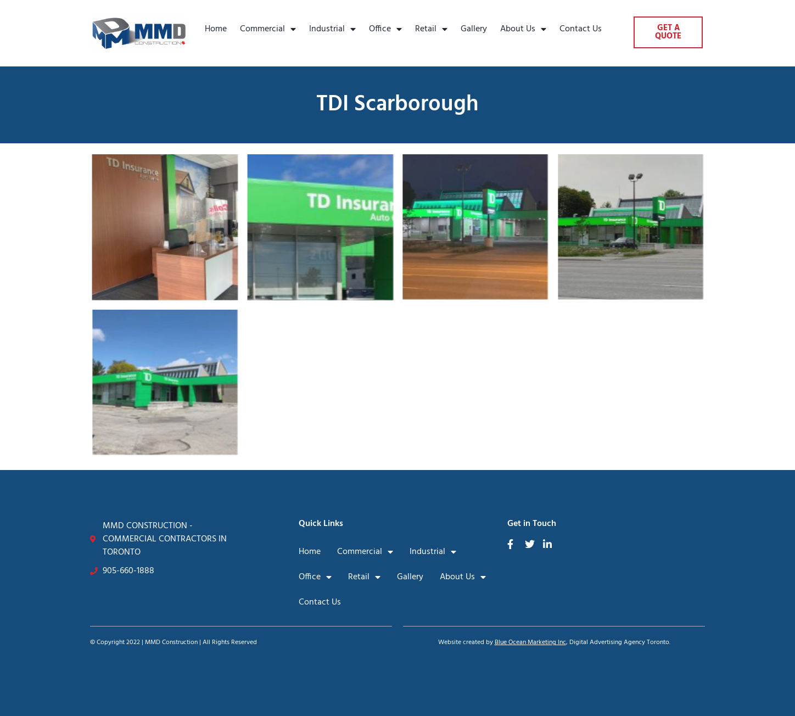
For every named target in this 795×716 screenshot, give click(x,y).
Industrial (332, 29)
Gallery (474, 29)
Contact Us (580, 29)
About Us (523, 29)
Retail (431, 29)
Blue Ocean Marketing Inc (530, 642)
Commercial (268, 29)
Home (216, 29)
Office (385, 29)
